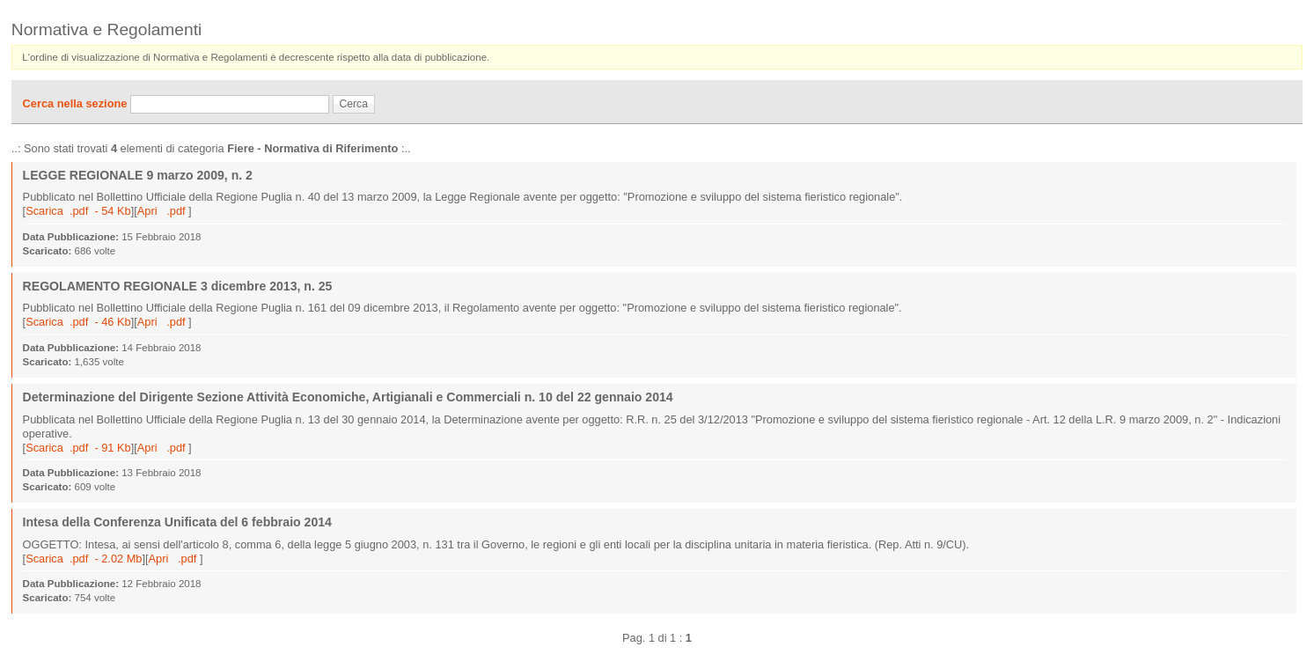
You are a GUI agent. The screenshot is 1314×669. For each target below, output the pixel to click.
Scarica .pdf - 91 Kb (78, 447)
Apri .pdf (162, 210)
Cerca (354, 104)
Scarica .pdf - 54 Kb (78, 210)
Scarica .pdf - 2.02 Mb (84, 558)
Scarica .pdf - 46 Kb (78, 321)
